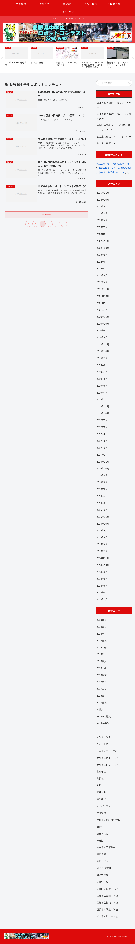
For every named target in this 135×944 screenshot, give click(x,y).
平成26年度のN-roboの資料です (113, 164)
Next (133, 58)
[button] (129, 82)
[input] (114, 83)
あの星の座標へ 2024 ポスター (114, 136)
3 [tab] (69, 74)
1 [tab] (61, 74)
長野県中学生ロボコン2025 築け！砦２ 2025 (113, 127)
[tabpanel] (16, 58)
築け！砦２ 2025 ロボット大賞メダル (114, 116)
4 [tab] (73, 74)
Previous (2, 58)
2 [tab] (65, 74)
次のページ (46, 215)
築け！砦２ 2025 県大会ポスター (114, 105)
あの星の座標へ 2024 (108, 143)
